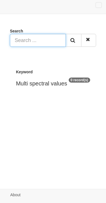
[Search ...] (38, 40)
